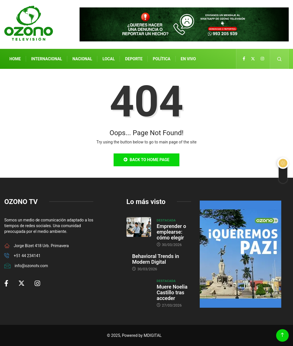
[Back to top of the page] (282, 335)
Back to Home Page (146, 159)
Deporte (133, 59)
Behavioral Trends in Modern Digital (155, 259)
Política (161, 59)
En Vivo (188, 59)
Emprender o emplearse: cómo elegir (171, 232)
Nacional (82, 59)
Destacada (166, 220)
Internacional (46, 59)
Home (15, 59)
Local (108, 59)
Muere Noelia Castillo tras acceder (172, 292)
